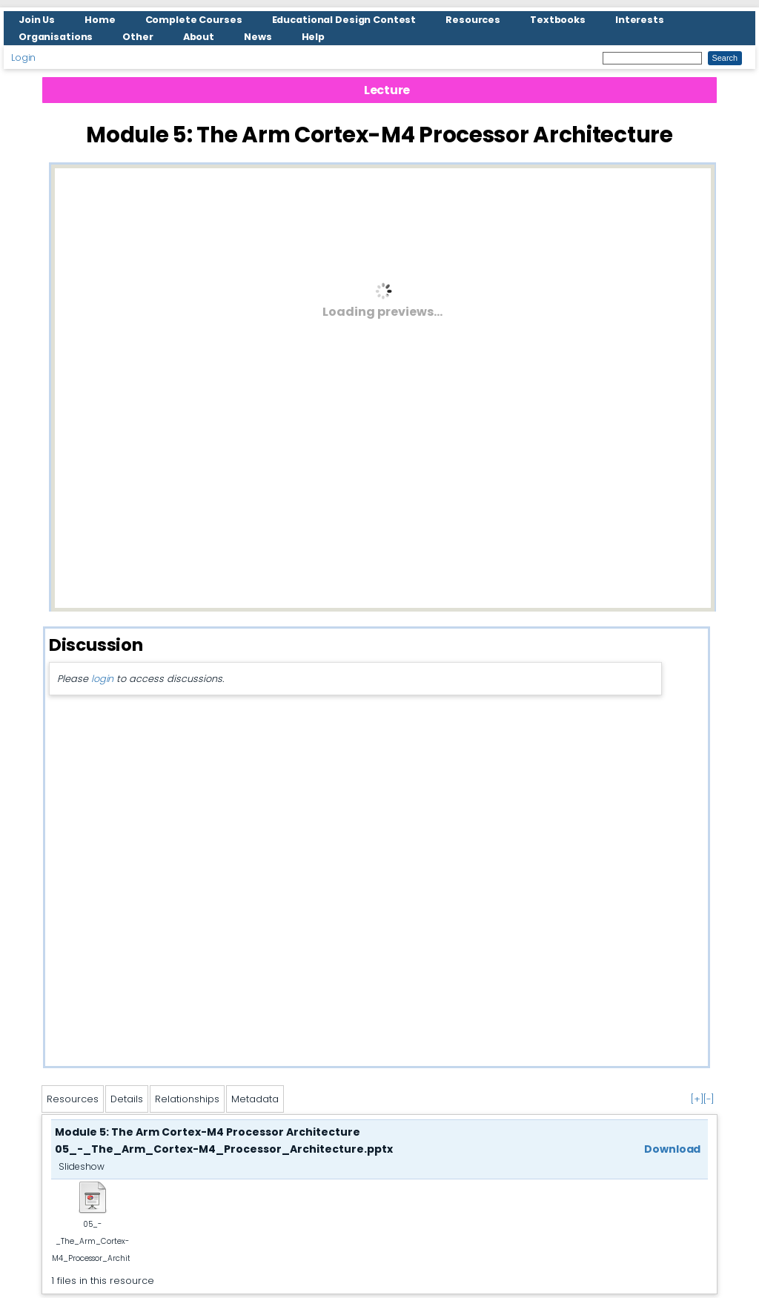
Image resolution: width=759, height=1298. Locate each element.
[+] (697, 1099)
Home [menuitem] (100, 19)
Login (23, 57)
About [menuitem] (198, 36)
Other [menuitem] (137, 36)
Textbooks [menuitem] (558, 19)
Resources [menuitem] (472, 19)
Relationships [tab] (187, 1099)
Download (672, 1149)
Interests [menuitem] (639, 19)
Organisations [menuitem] (56, 36)
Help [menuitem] (313, 36)
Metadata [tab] (255, 1099)
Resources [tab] (73, 1099)
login (102, 678)
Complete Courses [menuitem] (193, 19)
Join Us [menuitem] (37, 19)
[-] (709, 1099)
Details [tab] (126, 1099)
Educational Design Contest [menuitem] (344, 19)
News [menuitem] (258, 36)
